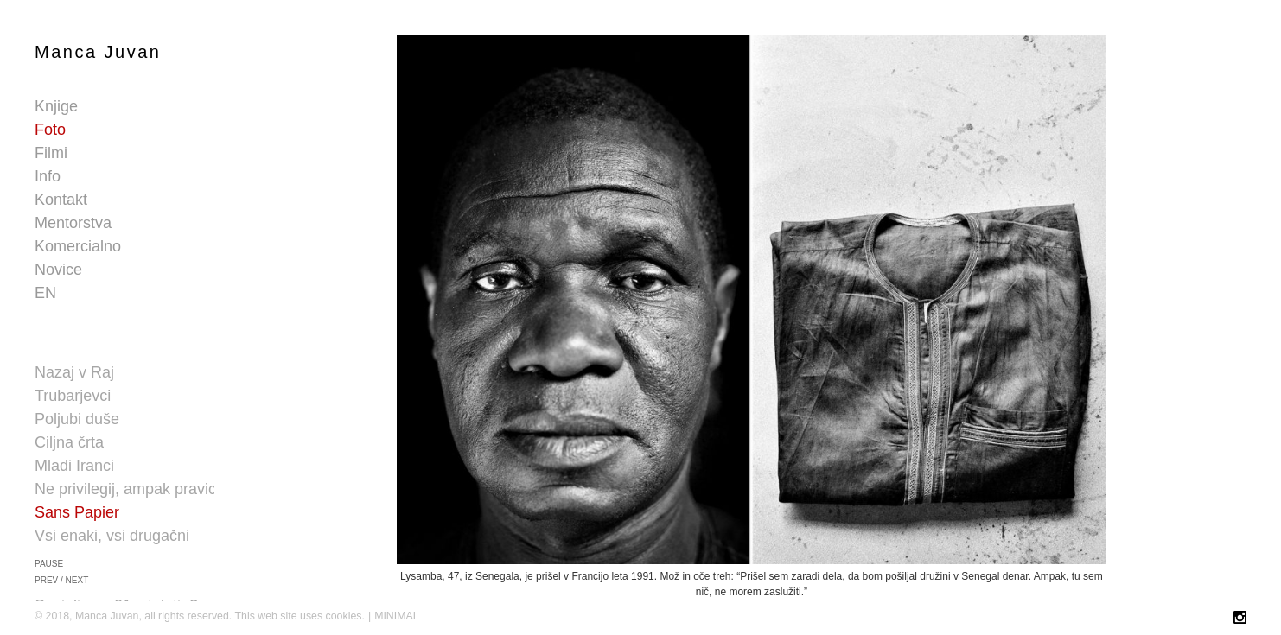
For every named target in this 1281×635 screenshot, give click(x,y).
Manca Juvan (98, 51)
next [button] (77, 580)
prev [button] (46, 580)
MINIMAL (396, 616)
